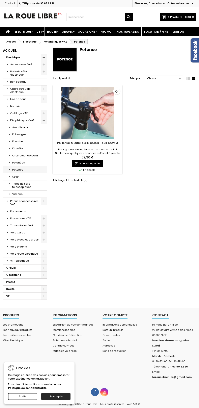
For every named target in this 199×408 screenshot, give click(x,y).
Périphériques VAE (22, 120)
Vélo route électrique (24, 254)
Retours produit (113, 330)
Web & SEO (133, 404)
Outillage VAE (19, 113)
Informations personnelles (120, 325)
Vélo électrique (13, 340)
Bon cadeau (18, 82)
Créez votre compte (180, 3)
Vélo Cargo (17, 232)
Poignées (18, 162)
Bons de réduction (114, 351)
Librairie (15, 106)
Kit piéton (18, 148)
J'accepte (56, 396)
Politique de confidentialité (27, 388)
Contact (10, 3)
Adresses (109, 346)
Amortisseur (20, 127)
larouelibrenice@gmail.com (172, 377)
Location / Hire (156, 32)
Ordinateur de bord (25, 155)
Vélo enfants (18, 247)
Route (52, 32)
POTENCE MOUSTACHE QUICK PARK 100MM (87, 143)
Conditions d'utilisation (67, 335)
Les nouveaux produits (17, 330)
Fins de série (18, 99)
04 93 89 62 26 (45, 3)
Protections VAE (20, 218)
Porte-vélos (18, 211)
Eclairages (19, 134)
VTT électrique (19, 261)
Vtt (39, 32)
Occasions (86, 32)
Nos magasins (128, 32)
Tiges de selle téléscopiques (21, 185)
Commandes (111, 335)
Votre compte (115, 315)
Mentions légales (64, 330)
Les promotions (13, 325)
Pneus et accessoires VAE (24, 202)
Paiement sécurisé (65, 340)
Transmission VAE (21, 225)
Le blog (178, 32)
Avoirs (107, 340)
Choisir (164, 78)
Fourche (17, 141)
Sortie (23, 396)
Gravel (67, 32)
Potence (17, 170)
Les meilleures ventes (17, 335)
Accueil (10, 50)
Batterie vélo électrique (18, 73)
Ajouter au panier (87, 163)
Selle (15, 177)
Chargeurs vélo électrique (20, 90)
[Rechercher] (99, 17)
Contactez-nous (63, 346)
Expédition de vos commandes (73, 325)
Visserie (17, 194)
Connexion (155, 3)
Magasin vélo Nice (65, 351)
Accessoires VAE (21, 64)
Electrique (23, 32)
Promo (106, 32)
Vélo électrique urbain (24, 239)
